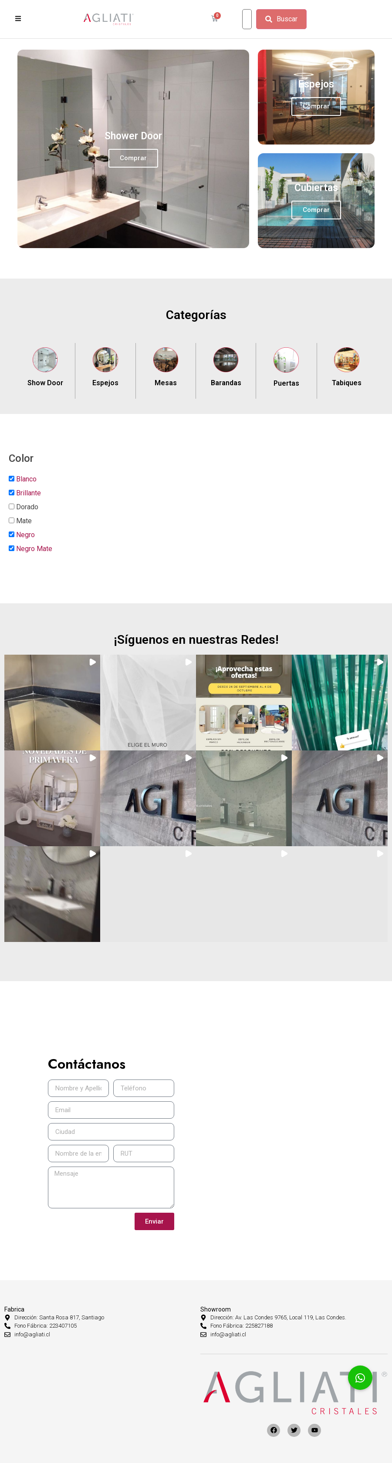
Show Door (45, 383)
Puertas (286, 383)
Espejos (105, 383)
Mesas (166, 383)
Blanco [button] (26, 479)
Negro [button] (25, 535)
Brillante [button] (28, 493)
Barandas (226, 383)
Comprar (133, 158)
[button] (52, 702)
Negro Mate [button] (34, 549)
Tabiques (347, 383)
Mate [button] (24, 521)
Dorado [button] (27, 507)
